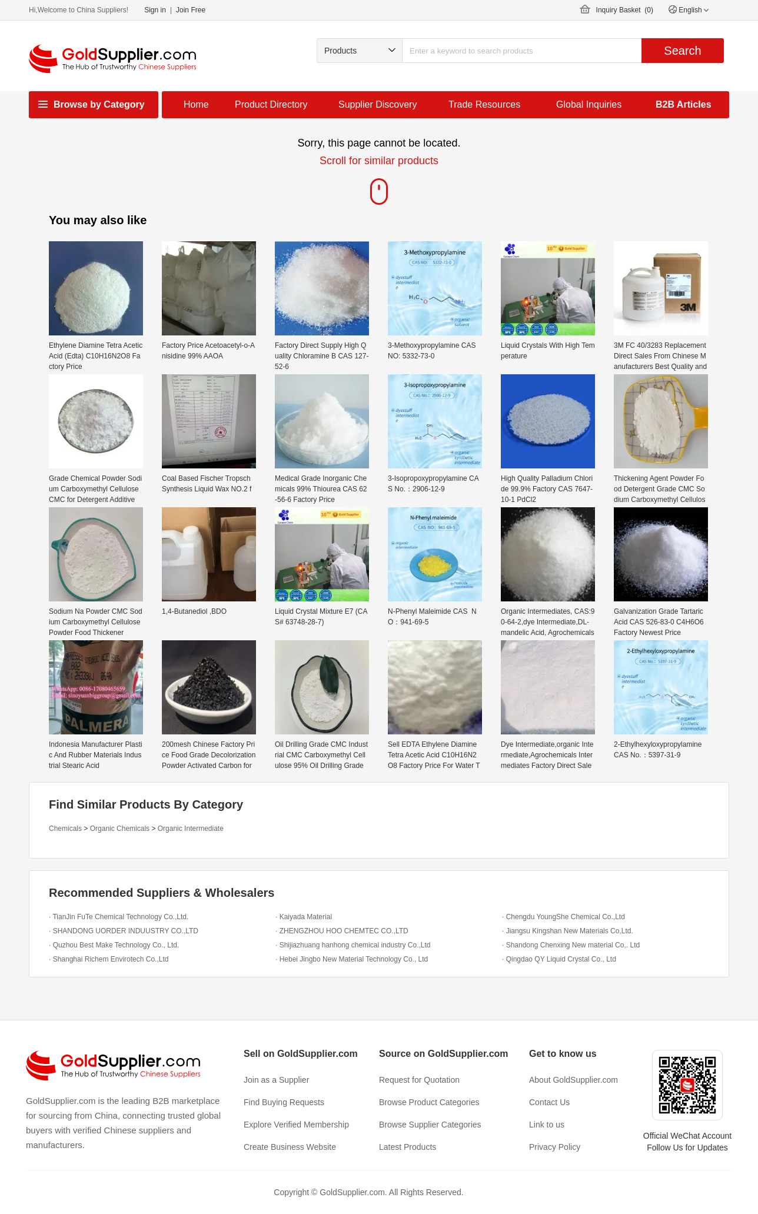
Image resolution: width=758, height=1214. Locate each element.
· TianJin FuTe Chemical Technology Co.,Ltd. (118, 917)
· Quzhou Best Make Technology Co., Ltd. (114, 945)
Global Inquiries (588, 104)
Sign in (155, 10)
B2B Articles (684, 104)
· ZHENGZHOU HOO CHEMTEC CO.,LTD (341, 931)
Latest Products (407, 1147)
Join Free (190, 10)
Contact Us (549, 1102)
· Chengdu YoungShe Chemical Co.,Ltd (563, 917)
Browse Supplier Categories (430, 1124)
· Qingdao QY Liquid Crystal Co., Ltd (559, 959)
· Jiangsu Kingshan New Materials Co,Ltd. (567, 931)
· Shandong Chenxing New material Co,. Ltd (571, 945)
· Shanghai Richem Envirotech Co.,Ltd (108, 959)
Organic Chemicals (119, 828)
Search (682, 50)
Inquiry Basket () (624, 10)
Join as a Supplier (276, 1080)
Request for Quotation (419, 1080)
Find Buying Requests (284, 1102)
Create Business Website (290, 1147)
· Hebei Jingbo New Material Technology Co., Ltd (351, 959)
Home (196, 104)
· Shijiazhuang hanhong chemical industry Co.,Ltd (353, 945)
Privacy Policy (554, 1147)
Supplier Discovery (377, 104)
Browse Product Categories (429, 1102)
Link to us (546, 1124)
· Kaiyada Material (303, 917)
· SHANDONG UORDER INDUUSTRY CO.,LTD (123, 931)
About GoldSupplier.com (573, 1080)
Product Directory (271, 104)
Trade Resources (484, 104)
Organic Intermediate (191, 828)
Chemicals (65, 828)
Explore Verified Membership (296, 1124)
